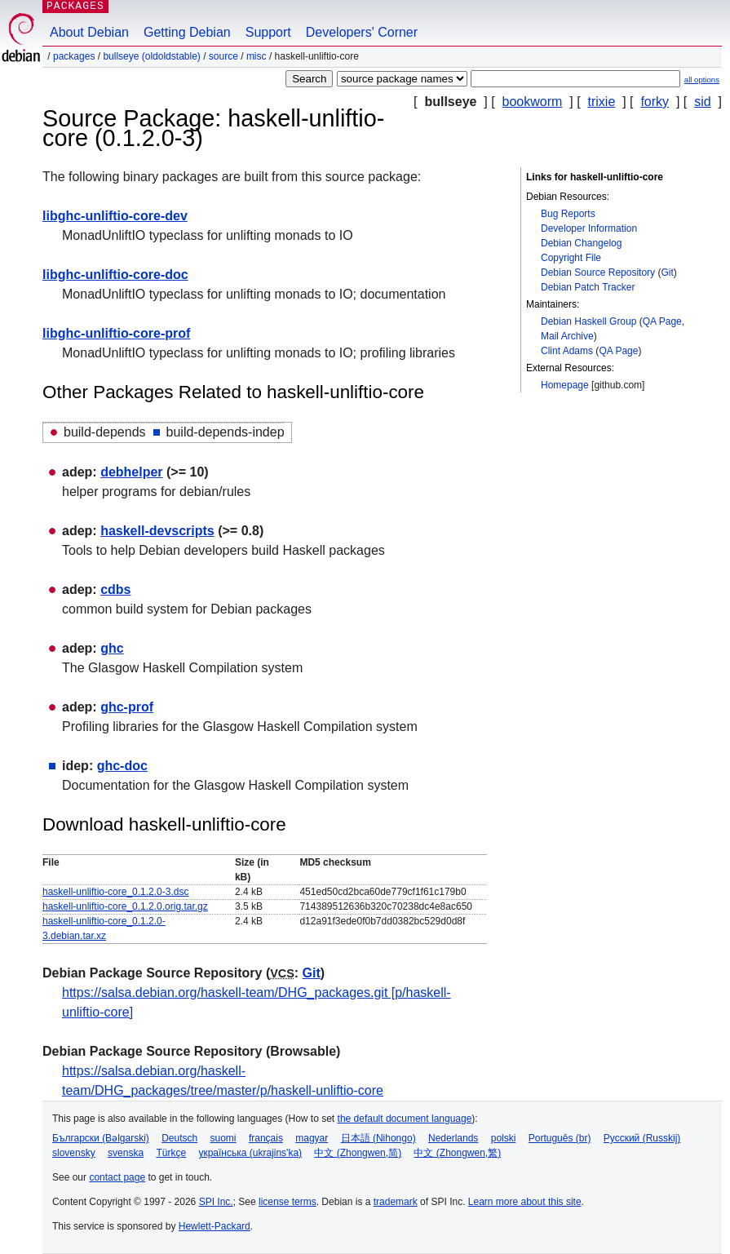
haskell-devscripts (157, 531)
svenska (126, 1153)
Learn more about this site (525, 1201)
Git (667, 272)
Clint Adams (567, 351)
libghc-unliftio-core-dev (115, 216)
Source (223, 56)
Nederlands (453, 1138)
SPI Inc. (216, 1201)
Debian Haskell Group (588, 321)
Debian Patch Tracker (588, 287)
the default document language (405, 1118)
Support (268, 32)
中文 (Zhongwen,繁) (457, 1153)
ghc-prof (126, 707)
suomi (223, 1138)
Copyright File (571, 258)
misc (256, 56)
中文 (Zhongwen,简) (357, 1153)
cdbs (115, 589)
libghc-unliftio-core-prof (116, 333)
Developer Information (589, 228)
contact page (117, 1177)
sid (702, 102)
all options (701, 79)
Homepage (565, 385)
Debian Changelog (581, 243)
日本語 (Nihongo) (378, 1138)
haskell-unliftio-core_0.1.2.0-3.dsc (115, 891)
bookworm (532, 102)
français (266, 1138)
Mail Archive (567, 336)
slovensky (73, 1153)
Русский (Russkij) (642, 1138)
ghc (111, 648)
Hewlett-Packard (214, 1226)
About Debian (89, 32)
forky (654, 102)
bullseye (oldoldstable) (151, 56)
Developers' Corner (362, 32)
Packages (74, 56)
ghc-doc (122, 766)
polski (503, 1138)
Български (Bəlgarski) (100, 1138)
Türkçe (171, 1153)
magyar (311, 1138)
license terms (287, 1201)
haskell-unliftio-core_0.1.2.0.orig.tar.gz (125, 906)
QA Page (662, 321)
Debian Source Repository (598, 272)
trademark (396, 1201)
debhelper (131, 472)
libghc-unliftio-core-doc (115, 274)
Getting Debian (187, 32)
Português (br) (560, 1138)
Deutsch (179, 1138)
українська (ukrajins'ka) (250, 1153)
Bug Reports (568, 213)
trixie (602, 102)
